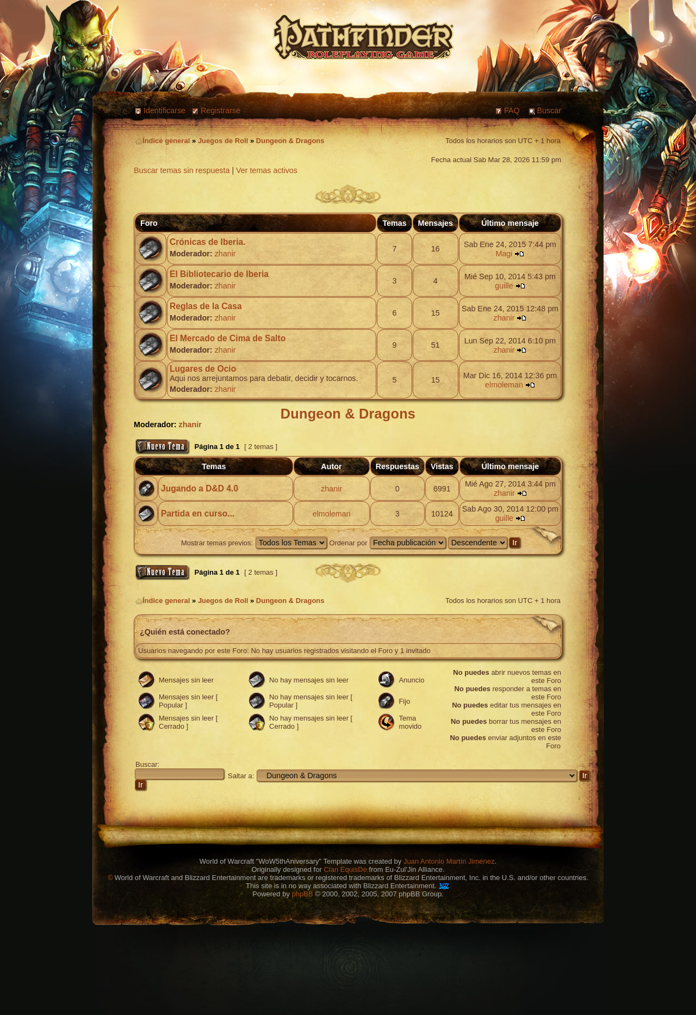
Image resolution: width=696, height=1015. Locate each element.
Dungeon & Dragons (290, 141)
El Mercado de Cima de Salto (227, 338)
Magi (503, 253)
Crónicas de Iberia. (208, 242)
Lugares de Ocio (203, 368)
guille (504, 285)
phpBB (302, 894)
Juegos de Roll (223, 141)
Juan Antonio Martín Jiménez (449, 861)
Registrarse (220, 110)
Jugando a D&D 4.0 (199, 488)
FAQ (512, 110)
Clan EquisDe (345, 869)
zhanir (225, 253)
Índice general (162, 141)
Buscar (549, 110)
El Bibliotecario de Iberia (219, 274)
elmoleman (504, 384)
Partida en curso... (197, 513)
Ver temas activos (266, 170)
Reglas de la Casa (206, 306)
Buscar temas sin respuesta (181, 170)
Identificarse (164, 110)
